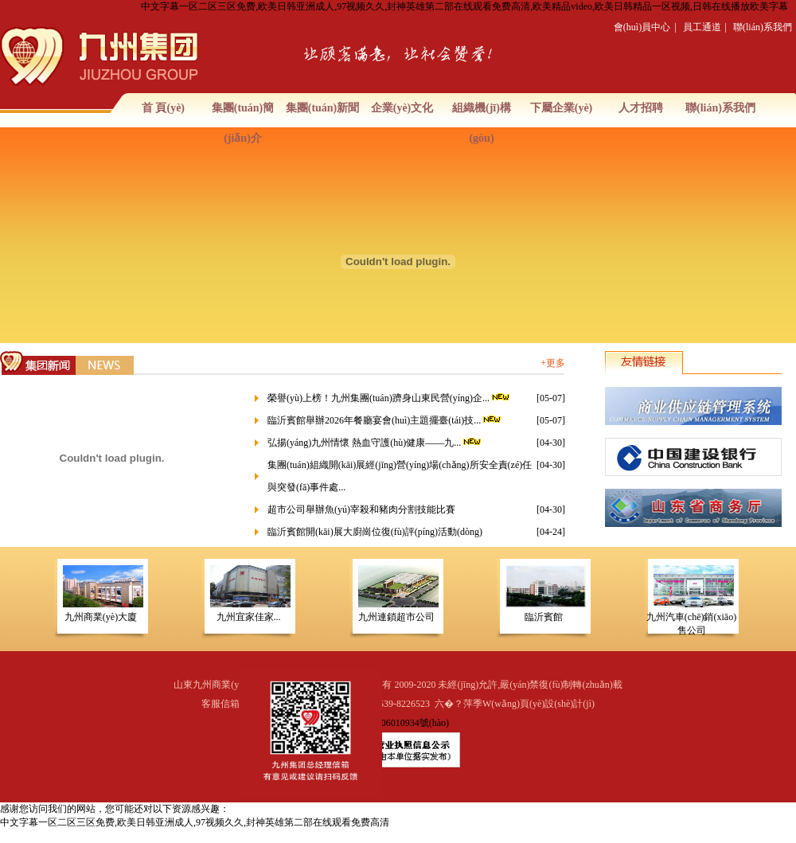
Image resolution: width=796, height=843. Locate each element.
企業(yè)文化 (402, 108)
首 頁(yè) (163, 108)
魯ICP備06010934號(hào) (398, 722)
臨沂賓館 (544, 616)
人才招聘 (640, 108)
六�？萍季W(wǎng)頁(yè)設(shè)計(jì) (515, 703)
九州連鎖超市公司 (396, 616)
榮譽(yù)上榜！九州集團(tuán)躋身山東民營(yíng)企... (389, 398)
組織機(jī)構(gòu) (481, 123)
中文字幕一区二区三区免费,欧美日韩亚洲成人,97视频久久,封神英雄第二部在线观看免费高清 (194, 822)
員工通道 (702, 27)
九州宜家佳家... (249, 616)
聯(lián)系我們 (762, 27)
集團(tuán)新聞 (323, 108)
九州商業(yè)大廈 (100, 616)
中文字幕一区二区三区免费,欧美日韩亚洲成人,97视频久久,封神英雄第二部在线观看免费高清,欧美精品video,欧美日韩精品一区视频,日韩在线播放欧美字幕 (464, 6)
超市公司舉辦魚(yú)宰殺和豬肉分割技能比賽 (361, 509)
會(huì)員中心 (642, 27)
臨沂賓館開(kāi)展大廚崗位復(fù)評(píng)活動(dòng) (374, 531)
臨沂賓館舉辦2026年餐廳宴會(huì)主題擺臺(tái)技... (385, 420)
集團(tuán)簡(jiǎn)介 (243, 123)
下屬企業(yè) (561, 108)
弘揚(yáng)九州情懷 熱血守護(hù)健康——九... (375, 442)
